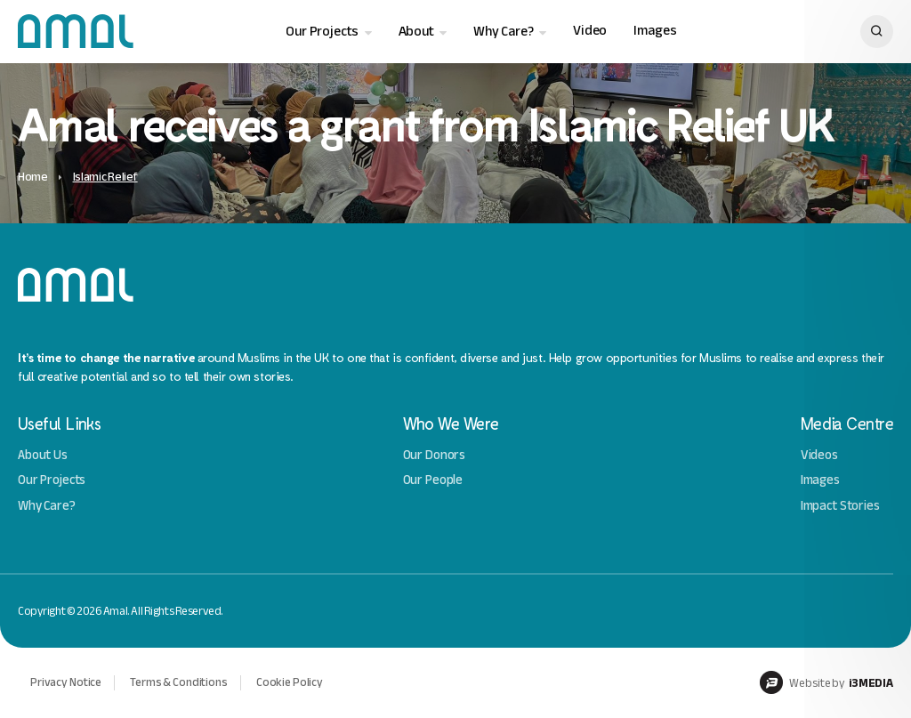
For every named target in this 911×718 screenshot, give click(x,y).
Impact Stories (840, 506)
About (416, 31)
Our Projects (322, 31)
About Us (43, 455)
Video (590, 31)
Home (33, 177)
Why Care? (503, 31)
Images (654, 31)
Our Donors (434, 455)
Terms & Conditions (179, 682)
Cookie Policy (289, 682)
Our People (433, 480)
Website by (826, 682)
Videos (819, 455)
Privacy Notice (65, 682)
